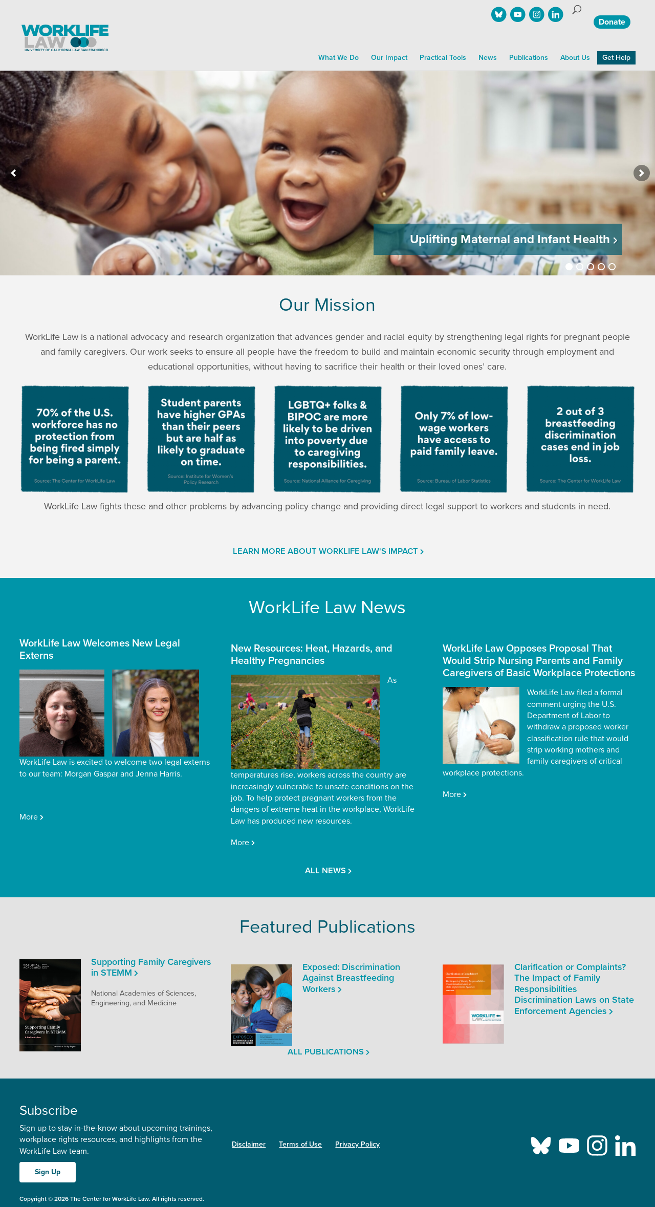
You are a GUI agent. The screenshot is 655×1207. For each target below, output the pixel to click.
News (487, 57)
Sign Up (47, 1172)
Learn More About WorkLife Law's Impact (325, 551)
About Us (575, 57)
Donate (612, 22)
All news (324, 871)
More (27, 817)
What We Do (338, 57)
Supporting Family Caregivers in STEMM (151, 967)
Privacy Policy (357, 1144)
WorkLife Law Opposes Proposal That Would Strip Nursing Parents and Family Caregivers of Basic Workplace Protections (539, 660)
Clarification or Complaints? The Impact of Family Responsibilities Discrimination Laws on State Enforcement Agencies (574, 989)
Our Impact (389, 57)
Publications (528, 57)
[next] (642, 173)
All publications (325, 1052)
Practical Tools (443, 57)
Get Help (616, 57)
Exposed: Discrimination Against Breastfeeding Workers (351, 978)
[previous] (13, 173)
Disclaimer (249, 1144)
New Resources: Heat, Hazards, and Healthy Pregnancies (311, 654)
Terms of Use (300, 1144)
